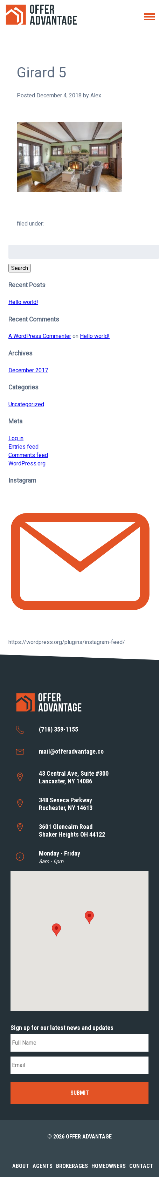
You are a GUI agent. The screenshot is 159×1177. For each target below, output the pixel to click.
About (20, 1166)
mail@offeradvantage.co (71, 751)
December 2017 (28, 370)
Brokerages (72, 1166)
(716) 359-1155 (58, 729)
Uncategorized (26, 404)
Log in (15, 438)
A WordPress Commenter (39, 336)
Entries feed (23, 446)
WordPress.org (27, 463)
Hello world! (23, 302)
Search (19, 268)
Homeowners (108, 1166)
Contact (141, 1166)
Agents (43, 1166)
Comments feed (28, 455)
